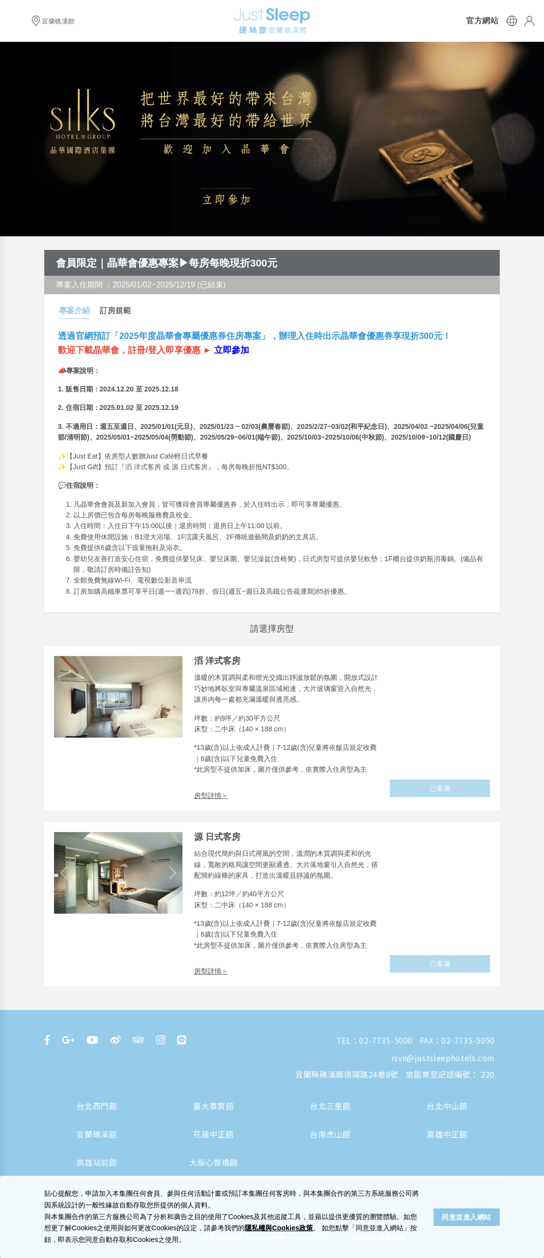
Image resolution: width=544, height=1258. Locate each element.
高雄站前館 (96, 1162)
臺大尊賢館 (213, 1106)
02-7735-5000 (386, 1040)
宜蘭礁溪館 (96, 1134)
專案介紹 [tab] (74, 310)
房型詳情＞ (211, 795)
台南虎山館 (330, 1134)
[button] (63, 873)
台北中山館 (447, 1106)
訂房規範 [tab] (115, 310)
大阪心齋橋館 (213, 1162)
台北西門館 (96, 1106)
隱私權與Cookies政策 (279, 1228)
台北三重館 (330, 1106)
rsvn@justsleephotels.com (443, 1057)
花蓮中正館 (213, 1134)
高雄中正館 (447, 1134)
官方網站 (482, 21)
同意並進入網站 (466, 1217)
